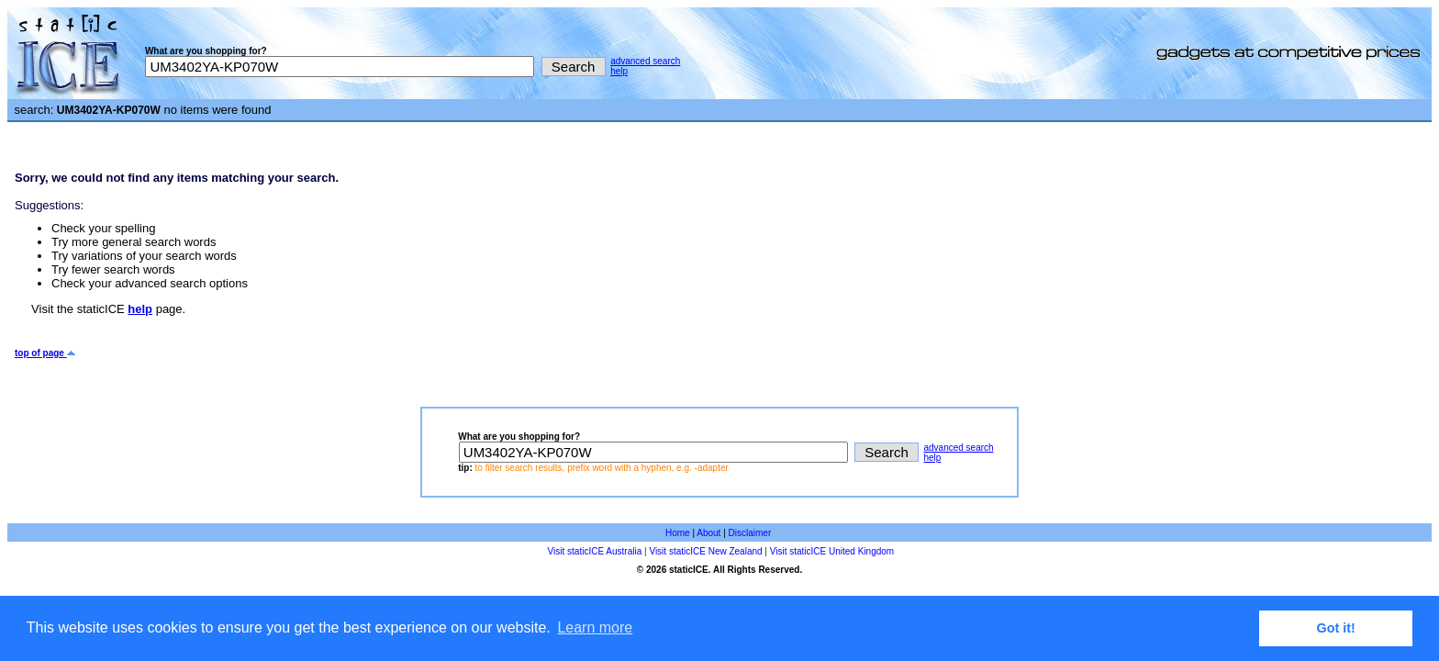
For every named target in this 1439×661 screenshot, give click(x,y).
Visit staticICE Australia (595, 551)
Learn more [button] (594, 627)
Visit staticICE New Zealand (705, 551)
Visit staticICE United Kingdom (832, 551)
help (619, 71)
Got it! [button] (1336, 628)
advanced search (645, 61)
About (708, 533)
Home (677, 533)
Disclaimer (750, 533)
